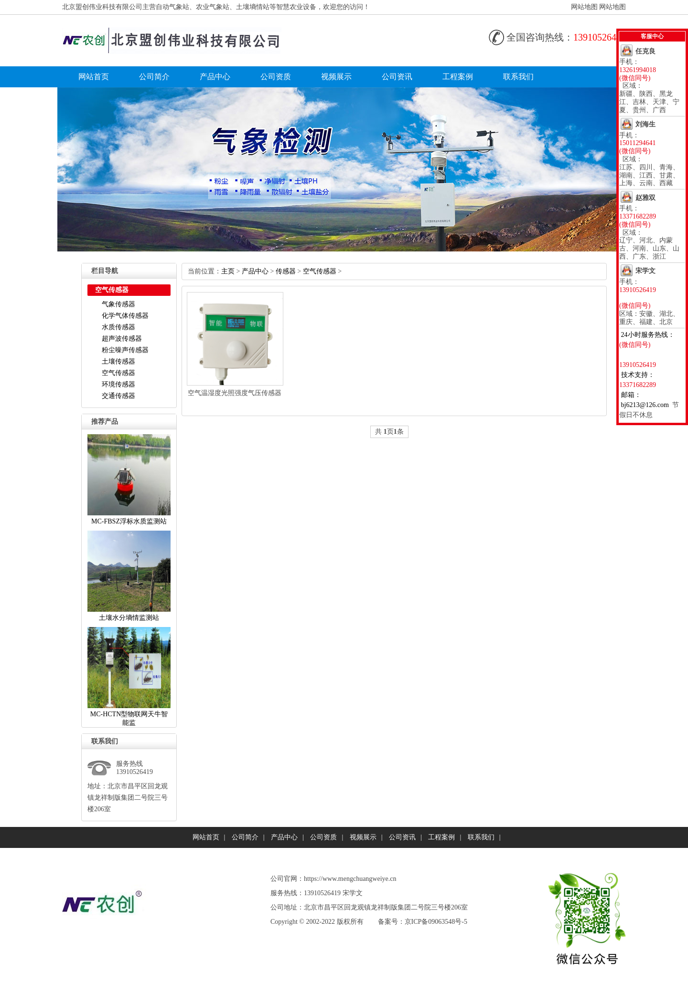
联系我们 (518, 77)
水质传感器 (118, 327)
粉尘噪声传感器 (125, 350)
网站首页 (93, 77)
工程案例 (457, 77)
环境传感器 (118, 384)
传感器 (286, 271)
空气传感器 (118, 372)
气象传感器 (118, 304)
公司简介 (154, 77)
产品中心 (215, 77)
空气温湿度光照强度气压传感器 (234, 393)
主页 (228, 271)
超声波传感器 (122, 338)
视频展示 (336, 77)
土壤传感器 (118, 361)
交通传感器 (118, 395)
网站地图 (584, 6)
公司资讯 (397, 77)
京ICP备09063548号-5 (436, 921)
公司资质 (275, 77)
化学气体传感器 (125, 315)
